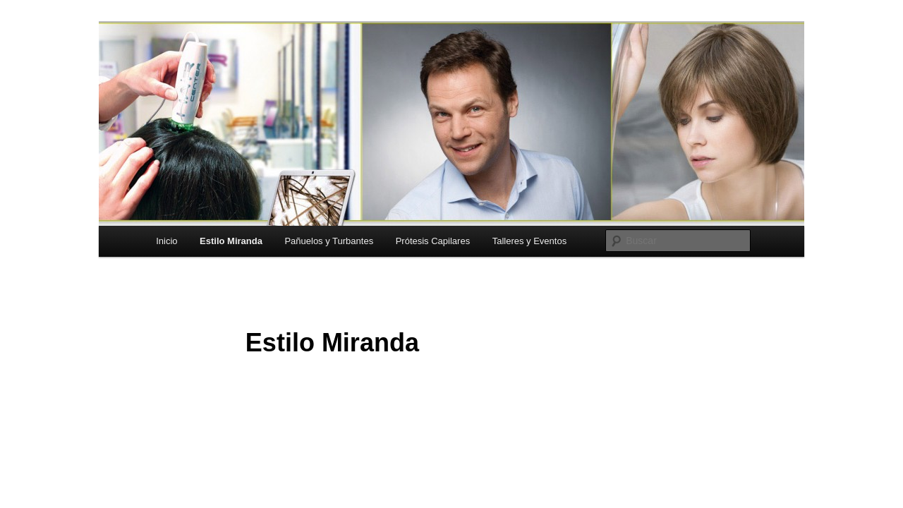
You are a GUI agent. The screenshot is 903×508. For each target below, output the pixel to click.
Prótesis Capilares (433, 241)
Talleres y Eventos (529, 241)
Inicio (166, 241)
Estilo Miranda (231, 241)
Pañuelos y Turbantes (328, 241)
